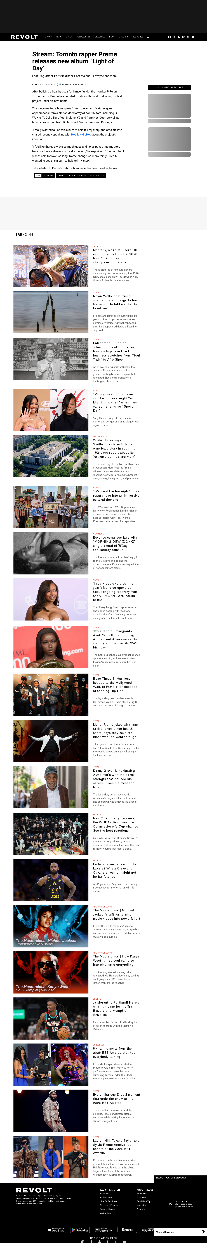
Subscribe (138, 37)
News (112, 37)
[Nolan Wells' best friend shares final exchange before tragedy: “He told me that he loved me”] (50, 312)
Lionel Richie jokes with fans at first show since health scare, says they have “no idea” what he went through (115, 730)
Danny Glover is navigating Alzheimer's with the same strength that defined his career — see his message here (114, 779)
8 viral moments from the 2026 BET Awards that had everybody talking (114, 1052)
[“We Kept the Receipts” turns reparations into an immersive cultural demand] (50, 507)
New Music (99, 534)
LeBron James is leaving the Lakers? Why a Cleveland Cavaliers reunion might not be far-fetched (115, 870)
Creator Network (108, 1209)
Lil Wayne (48, 175)
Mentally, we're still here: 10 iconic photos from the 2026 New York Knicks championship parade (115, 256)
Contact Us (177, 1197)
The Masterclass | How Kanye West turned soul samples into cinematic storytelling (116, 960)
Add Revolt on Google (71, 84)
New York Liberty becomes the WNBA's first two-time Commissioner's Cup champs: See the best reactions (116, 824)
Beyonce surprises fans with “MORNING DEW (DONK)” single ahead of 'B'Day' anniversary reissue (115, 543)
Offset (61, 175)
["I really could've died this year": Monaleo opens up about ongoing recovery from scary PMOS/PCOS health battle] (50, 599)
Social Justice (83, 37)
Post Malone (97, 175)
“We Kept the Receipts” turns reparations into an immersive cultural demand (116, 495)
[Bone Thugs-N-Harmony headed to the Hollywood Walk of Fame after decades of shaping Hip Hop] (50, 695)
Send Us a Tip (143, 1201)
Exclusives (100, 37)
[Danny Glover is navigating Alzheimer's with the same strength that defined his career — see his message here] (50, 787)
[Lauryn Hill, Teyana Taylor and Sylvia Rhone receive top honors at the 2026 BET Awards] (50, 1157)
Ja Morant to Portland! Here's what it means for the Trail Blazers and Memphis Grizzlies (116, 1008)
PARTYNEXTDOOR (77, 175)
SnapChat (178, 37)
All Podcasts (106, 1197)
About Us (141, 1193)
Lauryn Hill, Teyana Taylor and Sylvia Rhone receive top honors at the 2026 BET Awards (116, 1147)
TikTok (174, 37)
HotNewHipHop (81, 134)
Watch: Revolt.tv (165, 1232)
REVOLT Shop (179, 1205)
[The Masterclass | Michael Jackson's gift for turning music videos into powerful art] (50, 926)
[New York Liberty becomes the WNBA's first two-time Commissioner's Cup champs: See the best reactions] (50, 834)
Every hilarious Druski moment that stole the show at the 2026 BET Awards (116, 1098)
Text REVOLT (178, 1201)
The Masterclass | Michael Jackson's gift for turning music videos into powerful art (116, 914)
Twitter (188, 37)
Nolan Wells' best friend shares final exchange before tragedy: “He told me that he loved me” (115, 302)
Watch (59, 37)
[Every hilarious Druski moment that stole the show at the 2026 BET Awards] (50, 1111)
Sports (97, 246)
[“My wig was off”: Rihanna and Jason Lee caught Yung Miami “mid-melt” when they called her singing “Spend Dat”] (50, 410)
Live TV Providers (108, 1201)
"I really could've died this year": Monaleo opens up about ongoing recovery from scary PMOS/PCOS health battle (115, 591)
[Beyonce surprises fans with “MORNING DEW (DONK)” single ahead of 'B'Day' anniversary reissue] (50, 553)
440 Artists (105, 1213)
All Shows (105, 1193)
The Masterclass (102, 907)
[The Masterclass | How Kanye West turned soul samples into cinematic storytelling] (50, 972)
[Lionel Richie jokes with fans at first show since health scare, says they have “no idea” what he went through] (50, 741)
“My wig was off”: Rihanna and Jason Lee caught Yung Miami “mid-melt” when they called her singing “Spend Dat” (115, 402)
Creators (123, 37)
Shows (48, 37)
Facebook (183, 37)
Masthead (141, 1197)
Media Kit (141, 1205)
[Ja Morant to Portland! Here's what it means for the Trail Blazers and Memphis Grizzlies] (50, 1018)
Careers (141, 1209)
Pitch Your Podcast (109, 1205)
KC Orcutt (40, 84)
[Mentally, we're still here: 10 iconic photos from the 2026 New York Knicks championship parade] (50, 266)
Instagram (169, 37)
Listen (69, 37)
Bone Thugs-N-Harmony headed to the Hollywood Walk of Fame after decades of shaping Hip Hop (115, 684)
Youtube (193, 37)
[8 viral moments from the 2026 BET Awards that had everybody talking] (50, 1065)
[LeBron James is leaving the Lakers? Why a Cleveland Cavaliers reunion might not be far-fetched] (50, 880)
